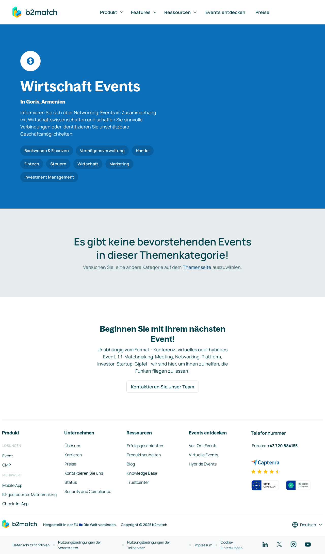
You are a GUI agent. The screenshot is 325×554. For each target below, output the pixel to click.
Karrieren (73, 455)
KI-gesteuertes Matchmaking (29, 494)
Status (70, 482)
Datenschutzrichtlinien (31, 545)
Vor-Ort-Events (203, 445)
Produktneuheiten (144, 455)
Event (7, 456)
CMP (6, 465)
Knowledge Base (142, 473)
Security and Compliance (87, 491)
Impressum (203, 545)
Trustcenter (138, 482)
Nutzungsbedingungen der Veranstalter (79, 545)
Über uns (72, 445)
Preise (262, 12)
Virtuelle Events (203, 455)
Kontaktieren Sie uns (83, 473)
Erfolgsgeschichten (145, 445)
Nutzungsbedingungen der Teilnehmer (148, 545)
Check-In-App (15, 503)
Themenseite (197, 267)
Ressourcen (180, 12)
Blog (131, 464)
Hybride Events (203, 464)
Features (144, 12)
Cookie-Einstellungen (231, 545)
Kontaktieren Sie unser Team (162, 387)
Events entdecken (225, 12)
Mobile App (12, 485)
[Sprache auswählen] (307, 524)
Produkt (112, 12)
